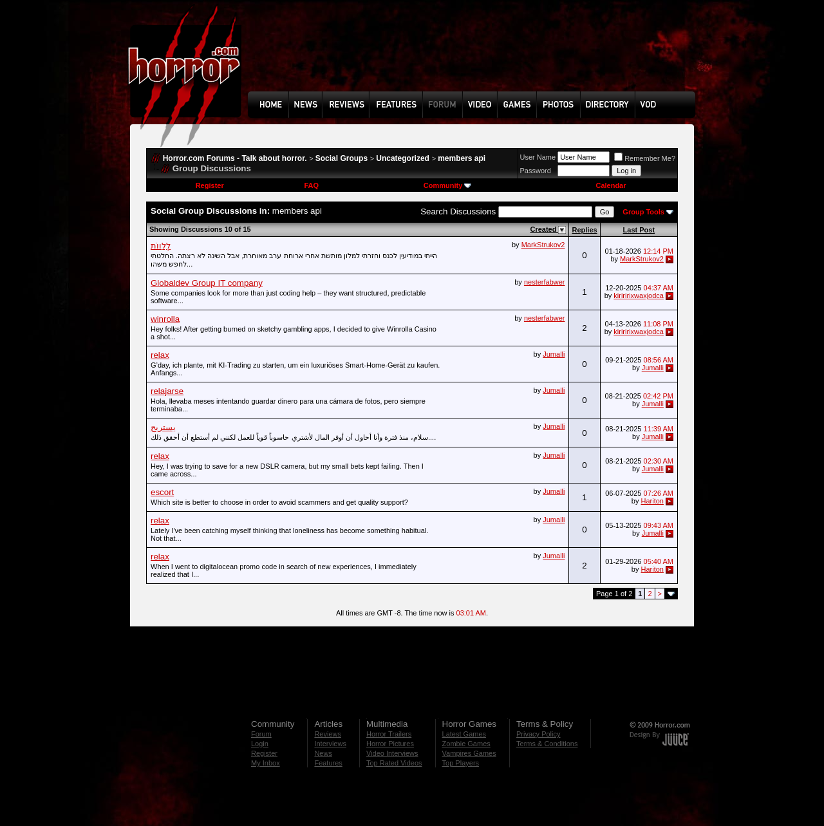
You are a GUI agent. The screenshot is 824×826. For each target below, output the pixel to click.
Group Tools (643, 212)
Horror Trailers (388, 734)
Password (535, 170)
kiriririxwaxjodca (638, 295)
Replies (584, 230)
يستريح (163, 427)
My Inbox (265, 763)
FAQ (311, 185)
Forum (261, 734)
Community (448, 185)
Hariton (652, 501)
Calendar (610, 185)
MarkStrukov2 (543, 245)
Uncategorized (402, 158)
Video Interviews (392, 753)
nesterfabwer (544, 282)
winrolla (165, 319)
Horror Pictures (390, 743)
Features (328, 763)
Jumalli (554, 354)
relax (160, 355)
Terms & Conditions (546, 743)
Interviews (330, 743)
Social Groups (341, 158)
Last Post (639, 230)
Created (544, 229)
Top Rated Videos (394, 763)
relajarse (167, 391)
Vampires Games (469, 753)
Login (259, 743)
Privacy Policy (538, 734)
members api (461, 158)
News (323, 753)
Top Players (460, 763)
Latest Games (464, 734)
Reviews (327, 734)
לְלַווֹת (161, 245)
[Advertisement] (475, 55)
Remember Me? (644, 158)
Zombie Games (466, 743)
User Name (538, 157)
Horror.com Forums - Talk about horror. (235, 158)
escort (162, 492)
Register (210, 185)
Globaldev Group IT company (207, 283)
